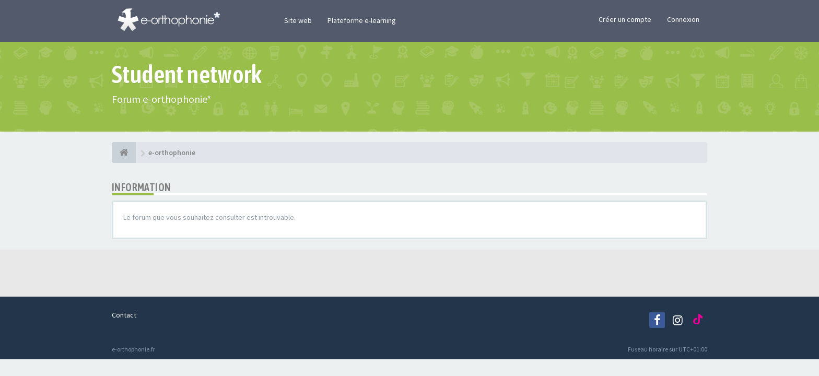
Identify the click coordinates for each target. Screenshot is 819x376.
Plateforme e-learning (361, 20)
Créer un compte (625, 19)
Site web (298, 20)
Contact (124, 315)
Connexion (683, 19)
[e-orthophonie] (124, 152)
